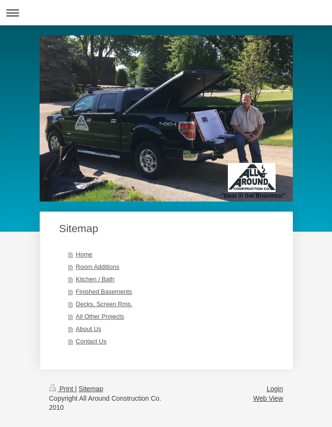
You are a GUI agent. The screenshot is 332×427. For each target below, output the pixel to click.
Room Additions (97, 266)
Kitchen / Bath (95, 279)
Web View (268, 398)
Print (62, 389)
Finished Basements (104, 291)
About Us (88, 328)
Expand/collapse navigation (166, 12)
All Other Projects (100, 316)
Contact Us (91, 341)
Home (84, 254)
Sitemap (91, 389)
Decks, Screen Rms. (104, 304)
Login (275, 389)
